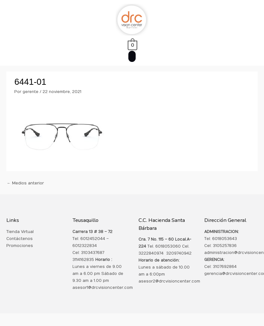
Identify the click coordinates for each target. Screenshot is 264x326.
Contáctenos (19, 238)
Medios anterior (25, 183)
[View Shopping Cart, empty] (132, 45)
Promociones (19, 245)
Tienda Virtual (20, 232)
